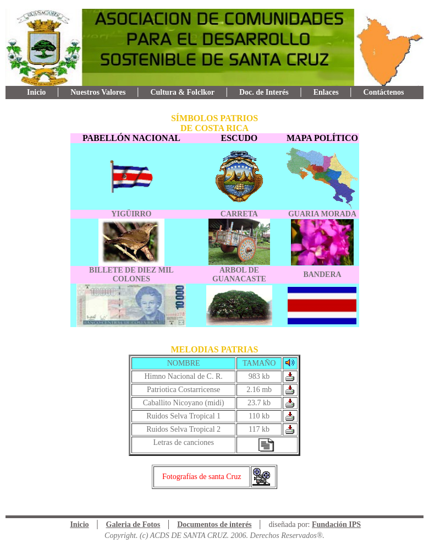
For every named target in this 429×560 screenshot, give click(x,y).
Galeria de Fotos (133, 524)
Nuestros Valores (97, 92)
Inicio (36, 92)
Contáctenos (384, 92)
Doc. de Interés (264, 92)
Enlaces (326, 92)
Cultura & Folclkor (182, 92)
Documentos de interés (214, 524)
